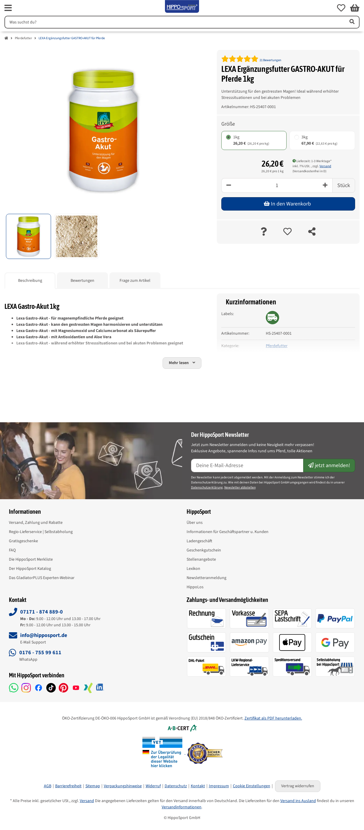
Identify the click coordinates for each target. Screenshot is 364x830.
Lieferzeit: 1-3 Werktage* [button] (312, 161)
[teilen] (312, 232)
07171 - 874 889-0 (41, 612)
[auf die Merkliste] (287, 232)
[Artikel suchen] (352, 22)
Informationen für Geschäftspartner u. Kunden (227, 532)
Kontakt (198, 786)
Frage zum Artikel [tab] (135, 281)
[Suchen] (174, 22)
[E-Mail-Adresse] (247, 465)
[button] (341, 8)
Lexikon (193, 569)
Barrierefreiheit (68, 786)
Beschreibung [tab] (30, 281)
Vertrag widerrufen (297, 786)
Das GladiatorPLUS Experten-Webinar (41, 578)
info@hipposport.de (43, 635)
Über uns (195, 523)
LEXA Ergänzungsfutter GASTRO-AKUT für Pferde (72, 38)
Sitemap (92, 786)
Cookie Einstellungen (251, 786)
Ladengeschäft (199, 541)
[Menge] (277, 185)
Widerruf (153, 786)
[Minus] (228, 185)
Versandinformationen (181, 807)
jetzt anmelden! (329, 465)
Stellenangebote (201, 559)
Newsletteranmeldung (206, 578)
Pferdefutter (23, 38)
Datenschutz (176, 786)
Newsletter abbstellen (240, 487)
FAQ (12, 550)
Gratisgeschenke (23, 541)
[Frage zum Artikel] (263, 232)
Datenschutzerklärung (207, 487)
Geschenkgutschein (204, 550)
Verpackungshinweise (123, 786)
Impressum (219, 786)
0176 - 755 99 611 (40, 652)
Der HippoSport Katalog (30, 569)
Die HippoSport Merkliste (31, 559)
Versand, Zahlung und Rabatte (36, 523)
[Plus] (325, 185)
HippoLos (195, 587)
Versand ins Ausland (298, 801)
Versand (325, 166)
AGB (47, 786)
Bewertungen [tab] (82, 281)
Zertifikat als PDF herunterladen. (273, 718)
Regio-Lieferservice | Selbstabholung (41, 532)
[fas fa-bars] (8, 8)
